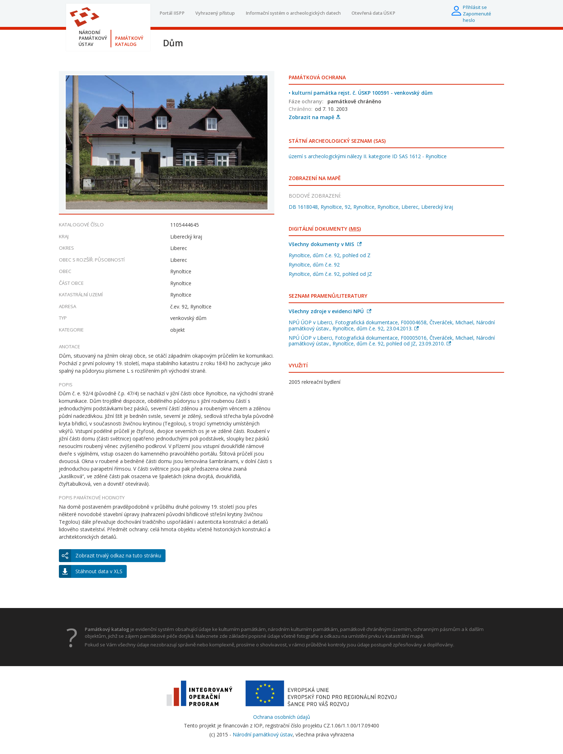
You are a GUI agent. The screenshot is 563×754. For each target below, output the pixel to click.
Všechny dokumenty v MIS (325, 244)
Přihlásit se (475, 7)
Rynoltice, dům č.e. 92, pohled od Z (330, 255)
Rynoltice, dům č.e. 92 (314, 264)
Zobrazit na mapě (314, 117)
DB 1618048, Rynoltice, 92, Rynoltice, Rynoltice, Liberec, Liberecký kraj (371, 206)
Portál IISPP (172, 13)
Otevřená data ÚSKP (373, 13)
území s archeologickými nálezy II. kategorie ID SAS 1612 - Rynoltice (368, 156)
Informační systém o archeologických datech (293, 13)
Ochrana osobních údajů (281, 716)
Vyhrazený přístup (215, 13)
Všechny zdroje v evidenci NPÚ (330, 311)
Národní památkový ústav (263, 734)
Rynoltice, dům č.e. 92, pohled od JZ (330, 273)
